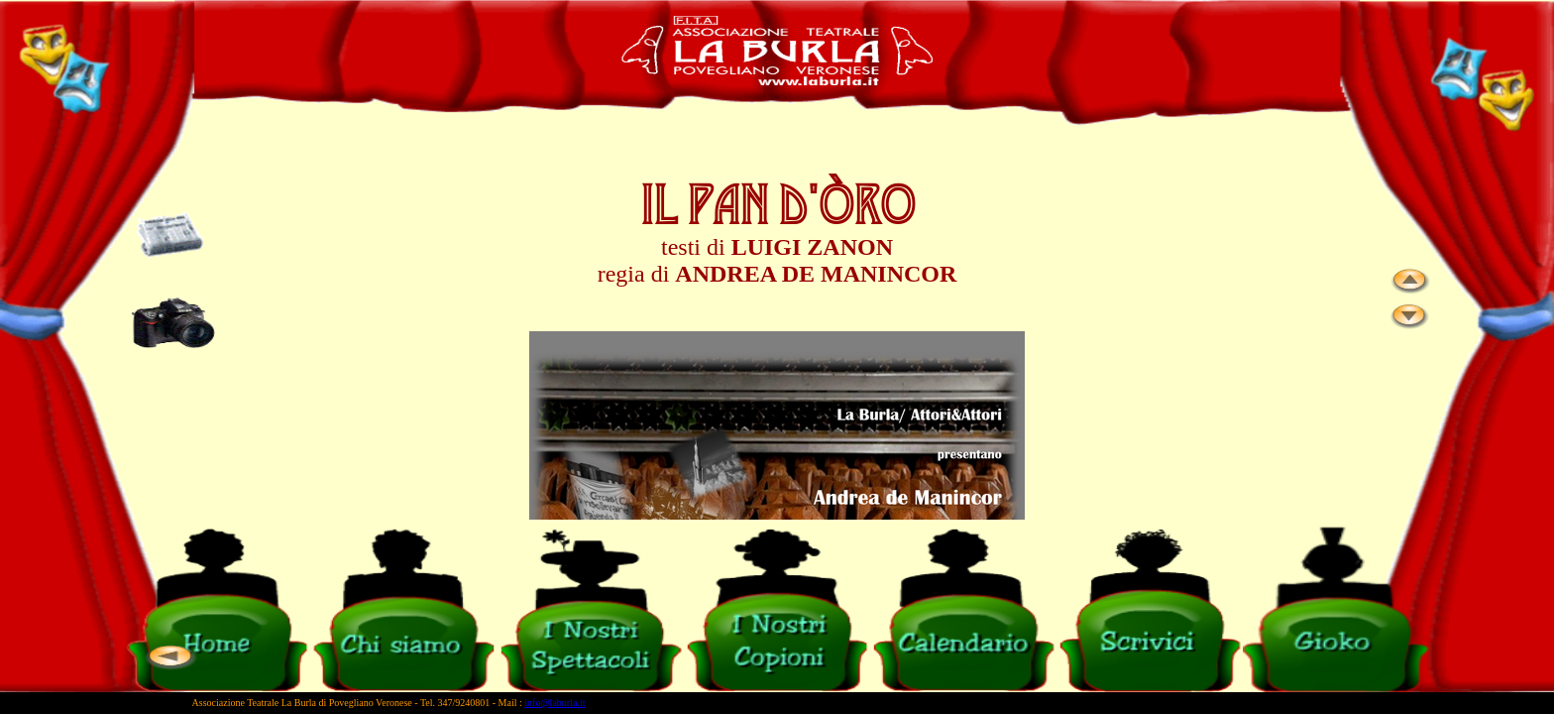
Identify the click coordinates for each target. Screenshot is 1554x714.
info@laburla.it (554, 702)
